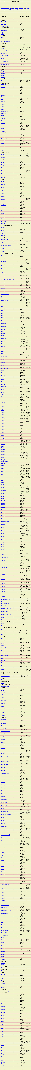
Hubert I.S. (4, 30)
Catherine (3, 291)
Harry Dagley (4, 805)
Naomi (3, 199)
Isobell (3, 820)
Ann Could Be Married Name (8, 279)
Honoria (3, 665)
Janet (2, 866)
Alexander (3, 692)
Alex (2, 134)
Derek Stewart (4, 300)
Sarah (2, 542)
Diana (2, 154)
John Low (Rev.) (5, 884)
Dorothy (3, 759)
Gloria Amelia (4, 802)
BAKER (3, 20)
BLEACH (3, 176)
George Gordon (5, 773)
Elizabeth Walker (5, 764)
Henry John (4, 386)
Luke (2, 1045)
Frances (3, 346)
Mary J (3, 463)
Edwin (2, 306)
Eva (2, 341)
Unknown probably (6, 599)
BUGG (2, 972)
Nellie (2, 493)
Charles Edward (5, 51)
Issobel (3, 823)
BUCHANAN (4, 969)
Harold (3, 974)
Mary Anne (4, 459)
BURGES (3, 985)
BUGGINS (3, 977)
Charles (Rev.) (4, 647)
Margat (3, 703)
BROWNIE (4, 966)
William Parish (4, 611)
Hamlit (3, 375)
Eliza (2, 313)
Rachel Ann (4, 500)
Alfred (2, 48)
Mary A (3, 449)
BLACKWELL (5, 152)
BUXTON (3, 1059)
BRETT (3, 678)
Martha (3, 109)
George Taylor (4, 356)
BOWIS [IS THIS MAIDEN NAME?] (10, 632)
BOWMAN (3, 636)
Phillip (3, 77)
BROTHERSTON (5, 684)
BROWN (3, 722)
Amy (2, 643)
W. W (2, 709)
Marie (2, 964)
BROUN (3, 687)
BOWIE (3, 237)
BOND (2, 179)
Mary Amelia (4, 111)
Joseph (3, 438)
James (2, 32)
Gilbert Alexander (5, 41)
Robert (3, 58)
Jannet (2, 877)
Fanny (2, 187)
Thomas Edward (5, 560)
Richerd (3, 515)
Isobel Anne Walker (6, 814)
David (2, 751)
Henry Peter (4, 389)
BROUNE (3, 717)
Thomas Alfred (4, 557)
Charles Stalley (5, 294)
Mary (2, 75)
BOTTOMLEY (5, 216)
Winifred (3, 983)
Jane (2, 399)
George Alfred (4, 53)
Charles (3, 296)
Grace (2, 372)
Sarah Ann (3, 205)
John (2, 34)
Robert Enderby (5, 518)
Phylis (2, 971)
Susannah (3, 554)
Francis (3, 351)
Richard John (4, 930)
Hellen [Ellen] (4, 138)
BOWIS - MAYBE (5, 621)
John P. (3, 402)
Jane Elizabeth (4, 190)
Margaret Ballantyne (6, 910)
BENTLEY (3, 69)
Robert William (5, 521)
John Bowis (4, 102)
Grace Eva (3, 370)
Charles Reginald (5, 676)
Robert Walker (4, 932)
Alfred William (4, 277)
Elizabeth (3, 37)
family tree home (5, 1068)
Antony (3, 288)
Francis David (4, 239)
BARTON (3, 43)
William (3, 123)
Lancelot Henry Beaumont (7, 991)
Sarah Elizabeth (5, 61)
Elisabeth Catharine (6, 761)
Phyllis (3, 925)
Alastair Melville (5, 728)
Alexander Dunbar (5, 274)
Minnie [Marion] (5, 686)
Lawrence (3, 1042)
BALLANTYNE (5, 27)
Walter (2, 120)
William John (4, 26)
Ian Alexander (4, 811)
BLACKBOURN (5, 83)
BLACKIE (3, 132)
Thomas (3, 118)
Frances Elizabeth (5, 21)
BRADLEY (4, 641)
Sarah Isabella (4, 935)
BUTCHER (4, 992)
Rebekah (3, 927)
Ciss (2, 1060)
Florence (3, 343)
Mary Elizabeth (5, 64)
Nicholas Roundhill (6, 245)
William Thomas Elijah (6, 614)
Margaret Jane (4, 913)
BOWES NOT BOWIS (6, 225)
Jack (2, 99)
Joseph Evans (4, 71)
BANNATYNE (4, 40)
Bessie (2, 230)
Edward (3, 184)
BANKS (3, 35)
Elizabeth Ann (4, 223)
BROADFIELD (5, 681)
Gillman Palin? (4, 368)
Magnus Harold (5, 907)
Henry (2, 392)
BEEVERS (3, 46)
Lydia (2, 980)
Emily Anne (4, 338)
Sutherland (3, 939)
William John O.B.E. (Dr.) (7, 608)
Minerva (3, 157)
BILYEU (3, 78)
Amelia (3, 90)
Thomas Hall (4, 563)
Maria (2, 441)
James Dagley (4, 826)
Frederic (3, 353)
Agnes (2, 162)
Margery (3, 73)
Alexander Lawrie (5, 731)
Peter (2, 80)
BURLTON (3, 989)
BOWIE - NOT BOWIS (7, 253)
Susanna (3, 208)
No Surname (4, 8)
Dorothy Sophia (5, 756)
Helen (2, 808)
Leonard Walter (5, 905)
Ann (2, 44)
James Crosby (4, 55)
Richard (3, 255)
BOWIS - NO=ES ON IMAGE (8, 627)
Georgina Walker (5, 799)
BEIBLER (3, 63)
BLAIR (3, 159)
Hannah (3, 378)
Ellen (2, 335)
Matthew (3, 167)
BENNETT (3, 66)
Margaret (3, 719)
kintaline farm (13, 1068)
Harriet (3, 382)
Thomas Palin (4, 567)
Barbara (3, 742)
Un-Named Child (5, 603)
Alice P (3, 87)
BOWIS (3, 258)
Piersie (3, 235)
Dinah (2, 181)
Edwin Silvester (5, 655)
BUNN (2, 981)
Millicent (3, 490)
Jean (2, 880)
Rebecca (3, 503)
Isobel (2, 817)
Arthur (2, 92)
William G (3, 605)
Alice (2, 136)
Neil (2, 626)
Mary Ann (3, 24)
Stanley (3, 177)
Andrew (3, 739)
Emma (2, 638)
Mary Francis (4, 461)
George (3, 96)
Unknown (3, 84)
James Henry (4, 829)
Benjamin (3, 221)
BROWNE (3, 961)
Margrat (3, 706)
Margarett (3, 700)
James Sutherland (5, 835)
